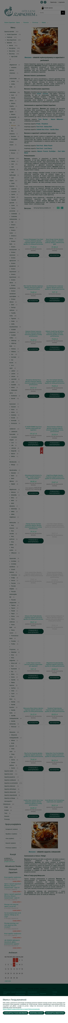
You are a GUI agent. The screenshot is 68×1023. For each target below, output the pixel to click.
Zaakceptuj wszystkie (55, 1013)
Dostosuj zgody (36, 1013)
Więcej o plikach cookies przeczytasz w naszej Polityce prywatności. (21, 1009)
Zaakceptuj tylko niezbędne (15, 1013)
